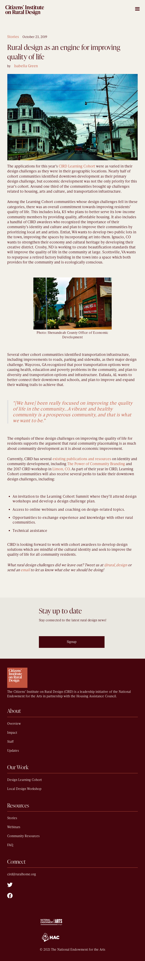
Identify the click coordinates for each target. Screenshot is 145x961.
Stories (13, 37)
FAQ (10, 845)
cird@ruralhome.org (21, 874)
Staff (10, 742)
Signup (71, 642)
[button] (137, 8)
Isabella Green (26, 66)
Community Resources (23, 836)
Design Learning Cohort (24, 780)
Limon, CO (61, 469)
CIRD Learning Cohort (77, 166)
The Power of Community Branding (96, 464)
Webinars (13, 827)
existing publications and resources (82, 459)
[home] (24, 10)
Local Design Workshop (24, 789)
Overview (14, 724)
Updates (13, 751)
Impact (12, 733)
